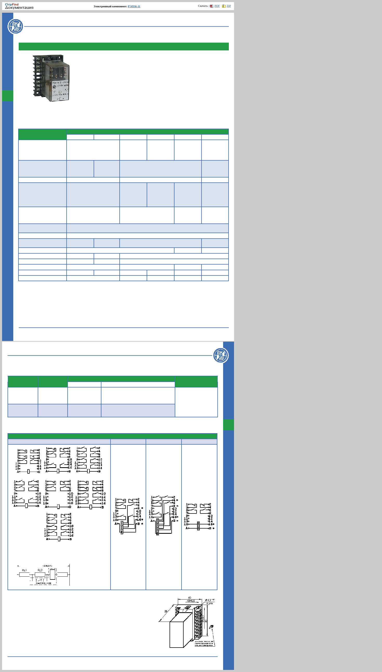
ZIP (226, 5)
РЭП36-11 (134, 6)
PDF (215, 5)
